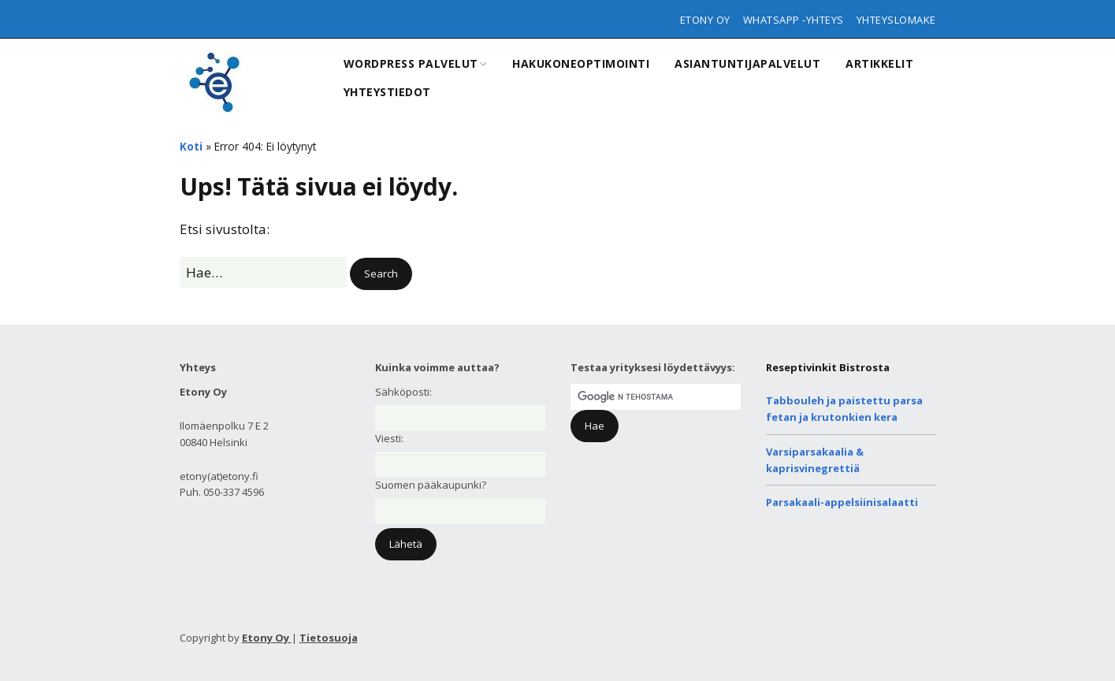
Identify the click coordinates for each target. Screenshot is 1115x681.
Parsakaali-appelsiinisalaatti (842, 502)
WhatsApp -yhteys (793, 20)
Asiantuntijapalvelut (747, 63)
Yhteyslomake (896, 20)
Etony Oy (705, 20)
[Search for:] (263, 272)
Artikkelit (879, 63)
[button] (381, 274)
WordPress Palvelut (411, 63)
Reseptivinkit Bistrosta (828, 367)
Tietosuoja (328, 638)
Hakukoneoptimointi (580, 63)
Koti (191, 146)
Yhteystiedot (387, 91)
